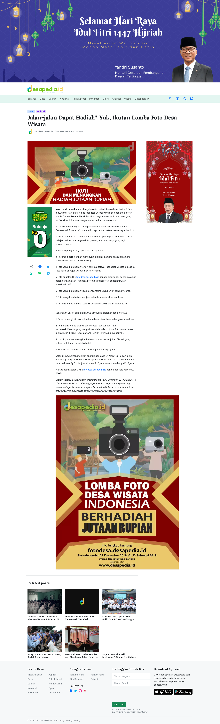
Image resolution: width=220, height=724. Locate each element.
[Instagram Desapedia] (80, 690)
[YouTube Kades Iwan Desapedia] (85, 690)
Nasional (41, 111)
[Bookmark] (170, 99)
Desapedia (41, 720)
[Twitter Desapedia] (75, 690)
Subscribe (119, 704)
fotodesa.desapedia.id (87, 276)
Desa (31, 111)
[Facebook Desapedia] (71, 690)
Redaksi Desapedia (43, 131)
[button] (185, 99)
